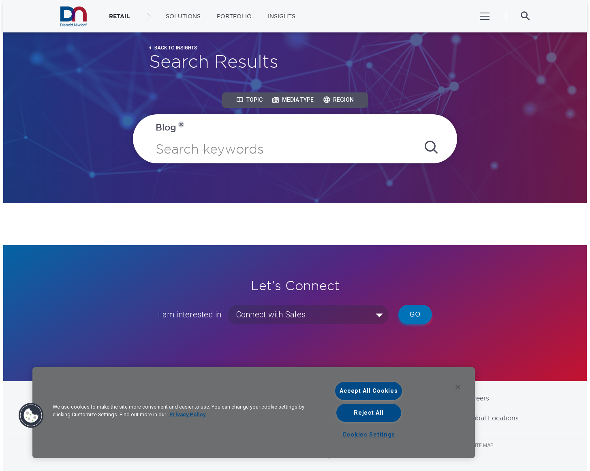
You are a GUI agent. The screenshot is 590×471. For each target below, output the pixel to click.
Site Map (482, 445)
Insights (281, 16)
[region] (253, 412)
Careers (477, 398)
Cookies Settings (368, 434)
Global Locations (492, 418)
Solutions (183, 16)
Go (415, 314)
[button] (31, 415)
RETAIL (119, 16)
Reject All (368, 412)
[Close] (458, 387)
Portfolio (234, 16)
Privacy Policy (187, 414)
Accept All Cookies (369, 391)
